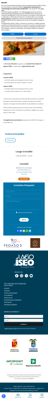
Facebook (24, 174)
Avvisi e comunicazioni (10, 293)
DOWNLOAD (10, 140)
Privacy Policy (28, 212)
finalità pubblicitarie (6, 18)
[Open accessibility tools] (4, 396)
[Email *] (23, 320)
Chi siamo (7, 290)
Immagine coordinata (10, 304)
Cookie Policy (17, 388)
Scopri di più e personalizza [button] (24, 38)
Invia (24, 220)
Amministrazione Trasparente (12, 300)
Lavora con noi (8, 297)
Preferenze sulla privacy (29, 388)
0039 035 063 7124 (25, 170)
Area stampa (8, 302)
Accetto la (25, 212)
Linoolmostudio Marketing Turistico (28, 390)
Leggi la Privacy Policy (10, 328)
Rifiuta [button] (12, 34)
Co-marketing (8, 295)
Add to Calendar (24, 179)
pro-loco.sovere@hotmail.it (24, 172)
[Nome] (23, 316)
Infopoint (6, 288)
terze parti (27, 12)
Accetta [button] (35, 34)
